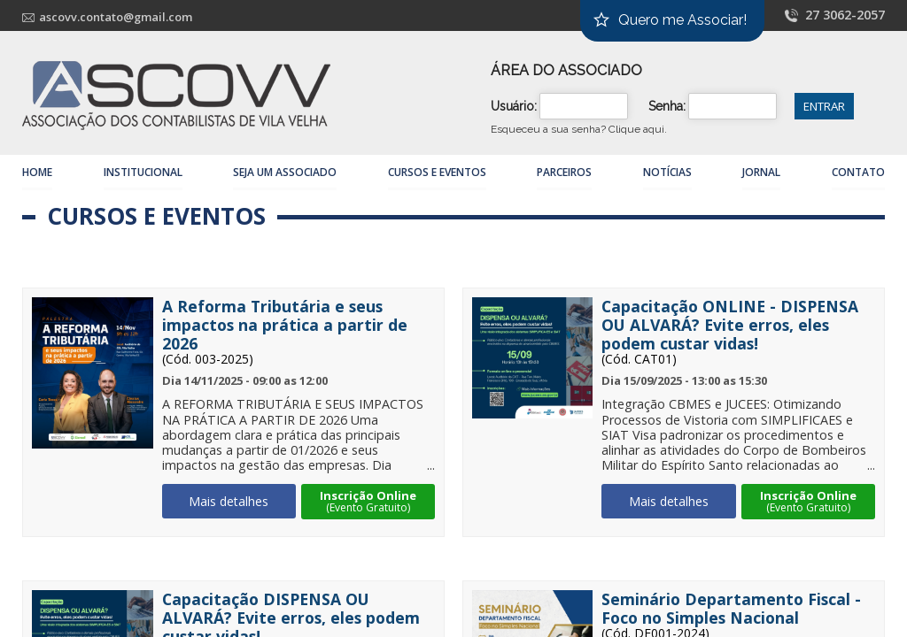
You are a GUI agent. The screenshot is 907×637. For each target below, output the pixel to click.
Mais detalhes (228, 501)
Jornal (761, 172)
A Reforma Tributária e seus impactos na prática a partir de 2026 (284, 325)
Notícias (667, 172)
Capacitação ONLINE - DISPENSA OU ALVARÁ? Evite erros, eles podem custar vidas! (729, 325)
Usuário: (514, 106)
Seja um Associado (285, 172)
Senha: (667, 106)
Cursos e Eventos (437, 172)
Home (37, 172)
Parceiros (564, 172)
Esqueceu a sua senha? (579, 129)
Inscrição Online (368, 501)
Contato (858, 172)
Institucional (143, 172)
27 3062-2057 (845, 14)
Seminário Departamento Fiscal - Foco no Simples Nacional (731, 608)
